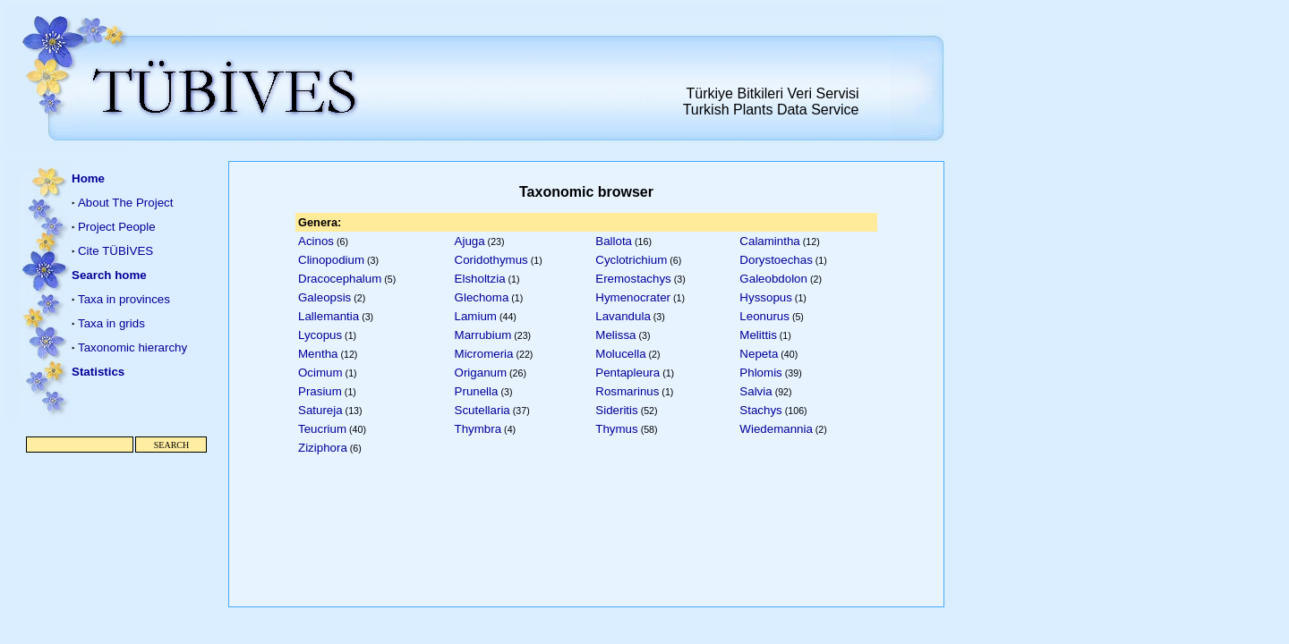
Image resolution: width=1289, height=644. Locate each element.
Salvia (755, 391)
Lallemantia (328, 316)
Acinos (316, 241)
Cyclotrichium (631, 260)
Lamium (476, 316)
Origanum (481, 372)
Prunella (477, 391)
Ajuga (470, 241)
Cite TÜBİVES (115, 251)
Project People (117, 226)
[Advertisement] (116, 540)
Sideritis (616, 410)
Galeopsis (324, 297)
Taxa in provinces (124, 299)
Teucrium (322, 429)
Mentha (317, 353)
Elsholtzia (480, 278)
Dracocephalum (339, 278)
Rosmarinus (627, 391)
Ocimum (320, 372)
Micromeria (484, 353)
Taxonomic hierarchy (132, 347)
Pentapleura (627, 372)
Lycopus (320, 335)
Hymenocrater (632, 297)
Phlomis (760, 372)
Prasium (320, 391)
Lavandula (623, 316)
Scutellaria (482, 410)
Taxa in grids (111, 323)
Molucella (620, 353)
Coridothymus (491, 260)
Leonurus (764, 316)
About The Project (125, 202)
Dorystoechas (776, 260)
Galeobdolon (773, 278)
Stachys (760, 410)
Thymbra (478, 429)
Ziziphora (322, 447)
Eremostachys (632, 278)
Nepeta (758, 353)
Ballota (613, 241)
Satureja (320, 410)
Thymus (616, 429)
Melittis (757, 335)
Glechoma (482, 297)
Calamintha (769, 241)
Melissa (615, 335)
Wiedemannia (776, 429)
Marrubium (483, 335)
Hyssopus (765, 297)
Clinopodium (331, 260)
